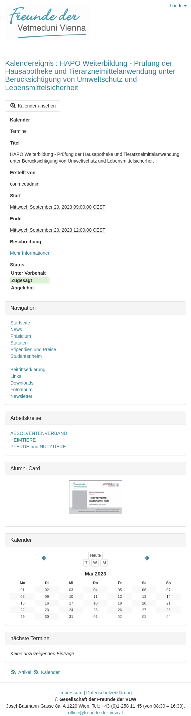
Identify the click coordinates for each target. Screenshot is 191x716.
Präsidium (20, 336)
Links (15, 376)
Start (15, 195)
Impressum (70, 692)
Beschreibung (25, 241)
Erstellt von (22, 172)
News (16, 329)
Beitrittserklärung (27, 369)
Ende (15, 218)
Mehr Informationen (30, 253)
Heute (95, 555)
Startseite (20, 322)
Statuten (19, 342)
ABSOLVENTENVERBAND (38, 433)
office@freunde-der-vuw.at (95, 712)
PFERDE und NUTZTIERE (38, 446)
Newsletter (21, 396)
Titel (15, 143)
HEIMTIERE (23, 440)
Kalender (20, 120)
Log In (178, 5)
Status (17, 264)
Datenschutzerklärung (109, 692)
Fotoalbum (21, 389)
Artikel (21, 672)
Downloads (21, 383)
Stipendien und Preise (33, 349)
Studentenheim (26, 356)
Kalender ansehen (32, 105)
